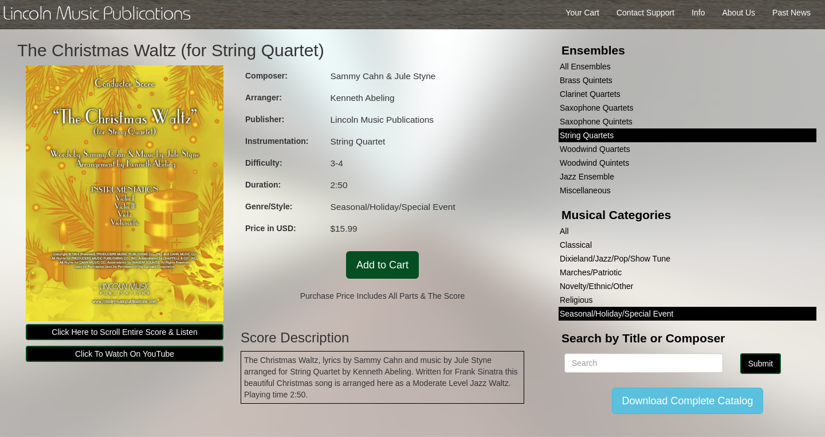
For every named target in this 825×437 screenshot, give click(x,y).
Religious (576, 300)
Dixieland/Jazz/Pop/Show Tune (615, 258)
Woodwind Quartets (595, 149)
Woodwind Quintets (594, 162)
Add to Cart (382, 265)
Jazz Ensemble (587, 176)
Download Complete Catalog (687, 401)
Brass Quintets (586, 80)
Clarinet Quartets (590, 94)
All (564, 231)
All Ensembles (585, 66)
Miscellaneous (585, 190)
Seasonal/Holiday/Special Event (616, 313)
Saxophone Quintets (596, 121)
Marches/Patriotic (591, 272)
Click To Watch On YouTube (124, 353)
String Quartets (587, 135)
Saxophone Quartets (596, 107)
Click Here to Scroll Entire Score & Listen (124, 332)
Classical (576, 244)
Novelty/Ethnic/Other (596, 286)
